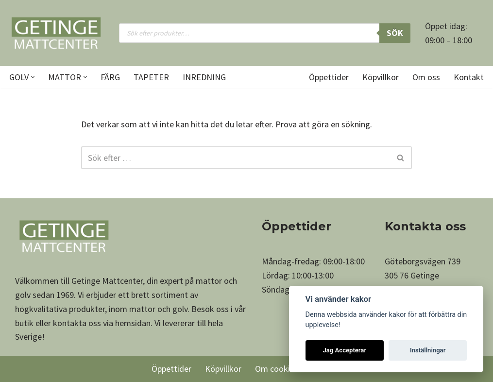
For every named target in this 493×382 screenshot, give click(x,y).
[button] (32, 77)
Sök (395, 32)
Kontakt (469, 77)
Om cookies (276, 368)
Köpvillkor (380, 77)
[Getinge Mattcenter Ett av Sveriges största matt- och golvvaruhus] (55, 33)
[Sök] (235, 157)
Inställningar (427, 350)
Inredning (204, 77)
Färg (110, 77)
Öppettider (329, 77)
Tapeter (151, 77)
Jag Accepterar (344, 350)
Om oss (426, 77)
